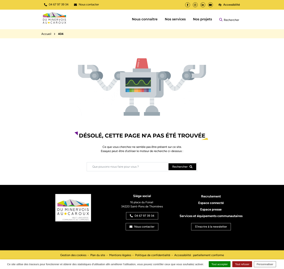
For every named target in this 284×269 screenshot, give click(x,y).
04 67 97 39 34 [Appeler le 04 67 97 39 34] (142, 215)
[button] (56, 4)
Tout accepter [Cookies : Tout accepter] (219, 264)
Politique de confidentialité (152, 255)
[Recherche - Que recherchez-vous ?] (128, 166)
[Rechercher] (229, 19)
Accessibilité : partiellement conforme (199, 255)
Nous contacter (142, 226)
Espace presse (211, 209)
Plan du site (97, 255)
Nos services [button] (175, 19)
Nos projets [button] (202, 19)
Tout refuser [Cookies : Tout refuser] (242, 264)
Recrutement (211, 196)
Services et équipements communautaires (211, 216)
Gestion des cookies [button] (73, 255)
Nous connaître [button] (145, 19)
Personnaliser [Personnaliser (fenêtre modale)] (265, 264)
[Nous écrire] (86, 4)
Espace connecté (211, 203)
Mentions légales (120, 255)
